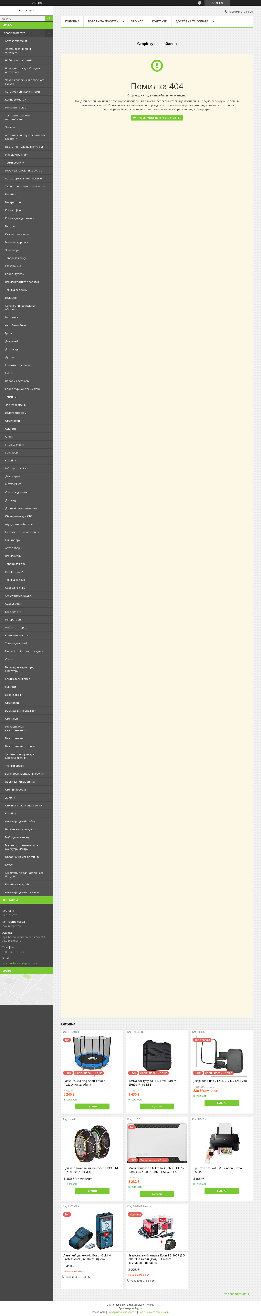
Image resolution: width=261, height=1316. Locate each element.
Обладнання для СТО (18, 516)
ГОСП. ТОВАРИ (14, 572)
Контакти (159, 21)
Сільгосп (10, 428)
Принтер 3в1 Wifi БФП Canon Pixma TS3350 (217, 1170)
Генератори (13, 202)
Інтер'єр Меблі (14, 444)
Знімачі (10, 127)
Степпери (11, 718)
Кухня (9, 373)
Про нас (137, 21)
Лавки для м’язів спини (20, 781)
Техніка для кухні (16, 580)
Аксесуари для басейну (20, 821)
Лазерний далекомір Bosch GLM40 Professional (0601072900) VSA (87, 1257)
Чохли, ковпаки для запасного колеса (24, 81)
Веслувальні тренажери (20, 710)
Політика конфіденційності (153, 1312)
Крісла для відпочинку (19, 218)
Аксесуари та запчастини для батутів (24, 874)
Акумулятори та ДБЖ (18, 595)
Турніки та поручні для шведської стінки (19, 756)
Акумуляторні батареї (19, 524)
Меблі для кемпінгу (17, 837)
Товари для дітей (16, 564)
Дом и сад (11, 349)
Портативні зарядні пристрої (24, 146)
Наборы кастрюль (17, 381)
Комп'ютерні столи (17, 635)
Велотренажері (15, 738)
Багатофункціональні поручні (24, 773)
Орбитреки (12, 420)
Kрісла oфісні (13, 210)
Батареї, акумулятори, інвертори (19, 669)
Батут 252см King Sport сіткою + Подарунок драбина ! (85, 1082)
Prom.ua (149, 1304)
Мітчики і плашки (16, 107)
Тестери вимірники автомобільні (17, 117)
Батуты (10, 226)
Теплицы (11, 397)
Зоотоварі (12, 452)
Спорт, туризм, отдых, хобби (23, 389)
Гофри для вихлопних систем (23, 170)
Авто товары (13, 548)
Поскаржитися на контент (121, 1312)
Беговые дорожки (16, 242)
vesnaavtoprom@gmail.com (19, 963)
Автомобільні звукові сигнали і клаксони (25, 136)
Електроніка (13, 266)
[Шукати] (49, 18)
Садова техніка (15, 587)
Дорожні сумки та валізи (21, 508)
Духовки (10, 357)
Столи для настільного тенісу (24, 805)
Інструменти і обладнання (22, 532)
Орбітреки (12, 702)
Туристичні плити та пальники (25, 186)
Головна (72, 21)
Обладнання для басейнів (22, 857)
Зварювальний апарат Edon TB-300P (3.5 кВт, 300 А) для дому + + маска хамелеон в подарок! (156, 1259)
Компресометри (15, 99)
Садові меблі (13, 603)
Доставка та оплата (192, 21)
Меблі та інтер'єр (16, 627)
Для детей (11, 341)
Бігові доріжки (14, 695)
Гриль (9, 333)
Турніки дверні (14, 765)
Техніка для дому (16, 290)
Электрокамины (15, 405)
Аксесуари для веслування (22, 892)
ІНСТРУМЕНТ (13, 484)
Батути (9, 865)
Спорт (9, 436)
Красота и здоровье (18, 365)
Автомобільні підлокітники (22, 91)
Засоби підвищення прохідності (18, 50)
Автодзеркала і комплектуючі (24, 178)
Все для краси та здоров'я (22, 282)
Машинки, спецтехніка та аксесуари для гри (21, 847)
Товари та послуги (14, 33)
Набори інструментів (18, 60)
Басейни (10, 460)
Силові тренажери (17, 234)
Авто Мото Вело (15, 325)
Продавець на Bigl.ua (130, 1308)
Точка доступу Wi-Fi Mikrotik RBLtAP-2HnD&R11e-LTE (153, 1082)
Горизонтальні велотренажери (15, 728)
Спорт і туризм (14, 274)
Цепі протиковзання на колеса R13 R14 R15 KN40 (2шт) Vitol (90, 1170)
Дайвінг (10, 797)
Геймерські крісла (16, 468)
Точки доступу (14, 162)
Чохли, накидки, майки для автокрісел (22, 70)
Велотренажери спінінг (20, 746)
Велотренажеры (16, 413)
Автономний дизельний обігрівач (20, 307)
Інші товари (12, 540)
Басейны (11, 194)
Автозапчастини (16, 41)
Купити (92, 1106)
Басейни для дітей (17, 884)
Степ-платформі (15, 789)
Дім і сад (10, 500)
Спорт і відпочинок (17, 492)
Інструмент (12, 317)
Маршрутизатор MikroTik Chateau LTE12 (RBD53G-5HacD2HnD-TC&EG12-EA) (156, 1170)
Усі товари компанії (236, 1294)
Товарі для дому (15, 258)
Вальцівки (11, 298)
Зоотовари (12, 250)
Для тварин (12, 476)
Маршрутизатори (16, 154)
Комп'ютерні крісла (17, 679)
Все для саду (13, 556)
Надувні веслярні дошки (20, 829)
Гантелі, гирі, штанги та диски (24, 651)
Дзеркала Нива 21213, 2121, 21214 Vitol (220, 1081)
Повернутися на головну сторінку (159, 117)
